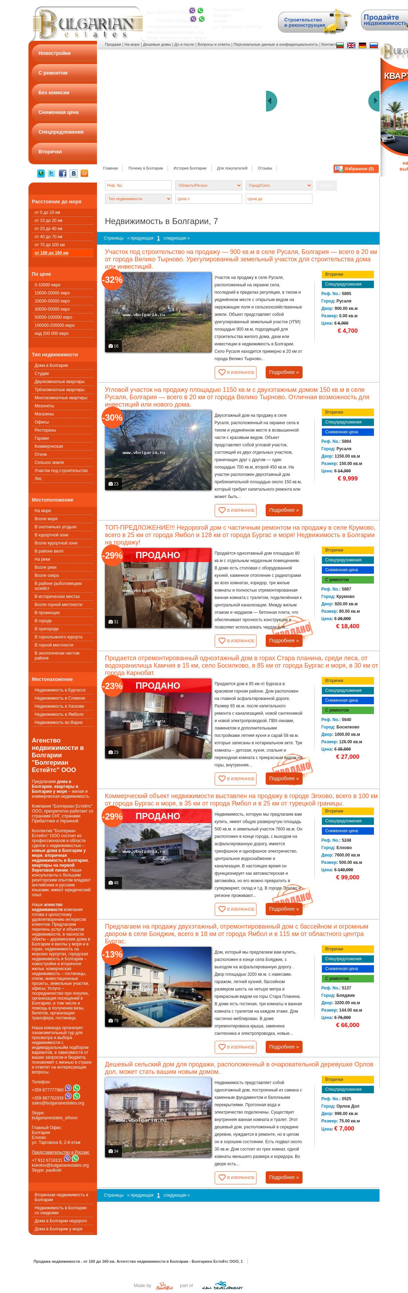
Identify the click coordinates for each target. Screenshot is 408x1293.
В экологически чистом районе (57, 656)
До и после (184, 44)
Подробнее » (284, 372)
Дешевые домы (157, 44)
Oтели (41, 454)
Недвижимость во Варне (59, 722)
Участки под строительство (61, 470)
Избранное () (359, 168)
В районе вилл (49, 551)
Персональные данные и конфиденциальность (276, 44)
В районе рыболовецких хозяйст (58, 586)
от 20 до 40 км (49, 228)
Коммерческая (49, 446)
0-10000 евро (48, 284)
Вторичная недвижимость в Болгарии (62, 1197)
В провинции (47, 612)
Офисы (42, 422)
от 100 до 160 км (52, 252)
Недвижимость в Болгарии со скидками (61, 1210)
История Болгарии (190, 168)
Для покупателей (232, 168)
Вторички (334, 274)
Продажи (113, 44)
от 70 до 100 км (50, 244)
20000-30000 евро (52, 301)
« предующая (140, 238)
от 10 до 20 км (49, 220)
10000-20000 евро (52, 293)
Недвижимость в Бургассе (60, 690)
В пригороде (47, 628)
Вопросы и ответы (213, 44)
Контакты (330, 44)
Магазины (44, 414)
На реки (42, 559)
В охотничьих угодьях (56, 526)
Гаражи (42, 438)
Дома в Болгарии (51, 365)
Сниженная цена (341, 431)
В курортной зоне (52, 535)
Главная (110, 168)
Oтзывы (265, 168)
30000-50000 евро (52, 309)
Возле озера (47, 575)
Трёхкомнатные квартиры (60, 389)
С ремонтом (337, 579)
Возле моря (46, 518)
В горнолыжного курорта (59, 637)
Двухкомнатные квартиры (60, 381)
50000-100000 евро (53, 317)
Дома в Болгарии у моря (59, 1229)
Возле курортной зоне (56, 543)
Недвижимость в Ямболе (59, 714)
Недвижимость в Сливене (60, 698)
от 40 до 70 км (49, 236)
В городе (43, 620)
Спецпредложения (343, 284)
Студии (42, 373)
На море (43, 510)
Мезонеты (44, 405)
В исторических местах (57, 596)
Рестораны (45, 430)
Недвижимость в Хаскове (59, 706)
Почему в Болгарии (145, 168)
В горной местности (54, 645)
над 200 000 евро (52, 333)
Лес (38, 478)
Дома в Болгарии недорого (61, 1220)
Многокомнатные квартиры (61, 397)
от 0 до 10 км (47, 212)
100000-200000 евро (55, 325)
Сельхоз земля (49, 462)
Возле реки (46, 567)
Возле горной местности (59, 604)
